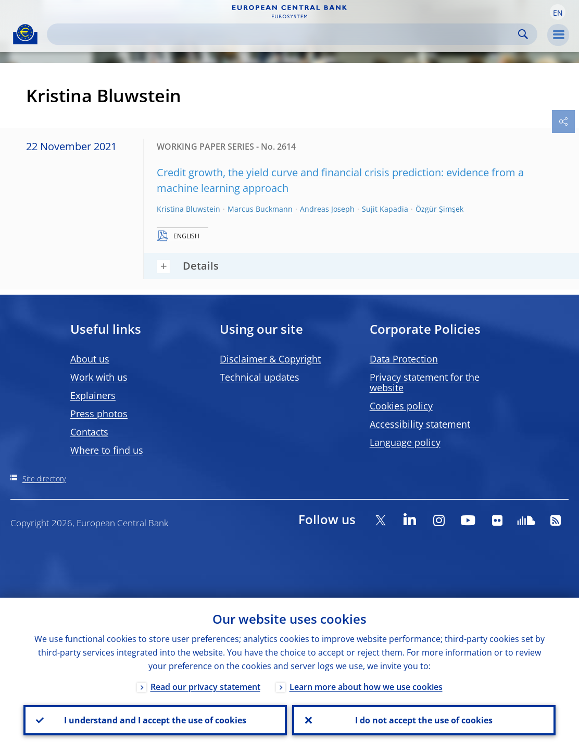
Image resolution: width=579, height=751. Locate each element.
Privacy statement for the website (425, 382)
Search (523, 34)
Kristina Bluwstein (188, 209)
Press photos (99, 413)
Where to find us (106, 450)
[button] (557, 12)
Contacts (89, 432)
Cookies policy (401, 405)
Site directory (44, 478)
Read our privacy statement (205, 687)
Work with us (99, 377)
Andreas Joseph (327, 209)
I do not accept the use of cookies (424, 720)
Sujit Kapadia (385, 209)
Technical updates (259, 377)
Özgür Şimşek (439, 209)
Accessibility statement (420, 424)
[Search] (283, 34)
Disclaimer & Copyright (270, 359)
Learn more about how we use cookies (366, 687)
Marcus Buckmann (260, 209)
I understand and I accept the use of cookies (155, 720)
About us (89, 359)
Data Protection (404, 359)
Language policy (405, 442)
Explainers (93, 395)
